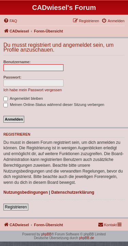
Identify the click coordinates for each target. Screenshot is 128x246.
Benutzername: (16, 62)
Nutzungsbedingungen (25, 192)
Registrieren (16, 207)
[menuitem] (10, 21)
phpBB (46, 234)
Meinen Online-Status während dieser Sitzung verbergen (53, 104)
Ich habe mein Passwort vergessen (32, 90)
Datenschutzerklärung (72, 192)
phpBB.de (86, 238)
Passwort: (12, 77)
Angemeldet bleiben (23, 98)
